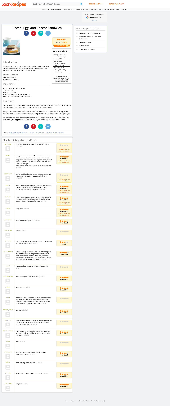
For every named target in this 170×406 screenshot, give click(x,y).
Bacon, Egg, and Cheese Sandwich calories (62, 80)
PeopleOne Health (97, 401)
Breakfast (48, 133)
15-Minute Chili (84, 46)
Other (16, 133)
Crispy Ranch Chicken (87, 49)
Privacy (73, 401)
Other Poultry (23, 133)
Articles (94, 20)
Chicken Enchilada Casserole (89, 33)
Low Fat (31, 133)
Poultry (10, 133)
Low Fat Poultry (39, 133)
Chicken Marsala (85, 42)
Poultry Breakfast (58, 133)
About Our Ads (83, 401)
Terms (67, 401)
